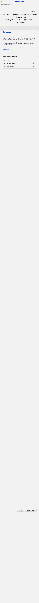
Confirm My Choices (30, 510)
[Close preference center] (36, 32)
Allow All (7, 53)
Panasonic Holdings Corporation (6, 4)
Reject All (20, 510)
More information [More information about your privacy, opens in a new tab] (6, 49)
